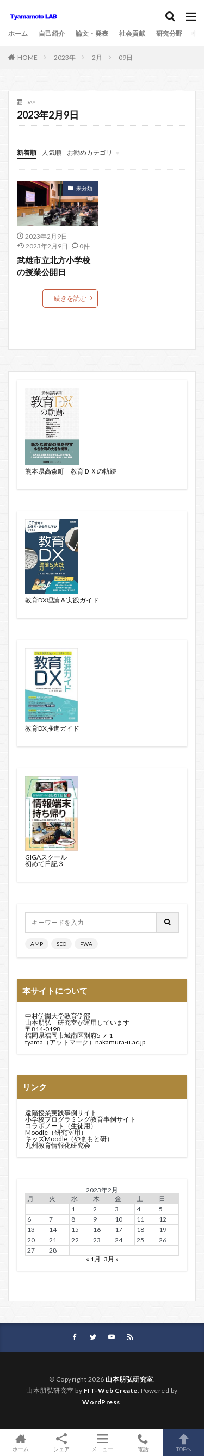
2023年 (65, 57)
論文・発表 (92, 33)
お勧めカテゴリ (90, 152)
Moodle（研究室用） (56, 1132)
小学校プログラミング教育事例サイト (80, 1119)
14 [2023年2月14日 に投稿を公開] (53, 1229)
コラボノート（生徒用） (61, 1126)
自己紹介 (52, 33)
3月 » (111, 1259)
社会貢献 (132, 33)
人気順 (51, 152)
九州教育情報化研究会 (57, 1145)
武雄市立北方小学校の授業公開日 (53, 266)
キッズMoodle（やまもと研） (69, 1139)
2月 (97, 57)
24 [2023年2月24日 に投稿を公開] (118, 1240)
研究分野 (169, 33)
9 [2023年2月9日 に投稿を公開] (95, 1219)
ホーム (18, 33)
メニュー (102, 1442)
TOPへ (183, 1442)
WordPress (101, 1402)
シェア (61, 1442)
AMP (36, 944)
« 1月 (93, 1259)
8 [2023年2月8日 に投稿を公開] (73, 1219)
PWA (86, 944)
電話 (142, 1442)
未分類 (84, 188)
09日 (126, 57)
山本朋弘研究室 (129, 1379)
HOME (27, 57)
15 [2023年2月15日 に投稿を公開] (75, 1229)
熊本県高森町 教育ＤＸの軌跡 (70, 471)
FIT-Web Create (111, 1390)
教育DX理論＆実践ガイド (62, 600)
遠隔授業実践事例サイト (61, 1113)
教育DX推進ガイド (52, 728)
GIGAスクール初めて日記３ (46, 860)
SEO (61, 944)
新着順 (26, 152)
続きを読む (70, 298)
